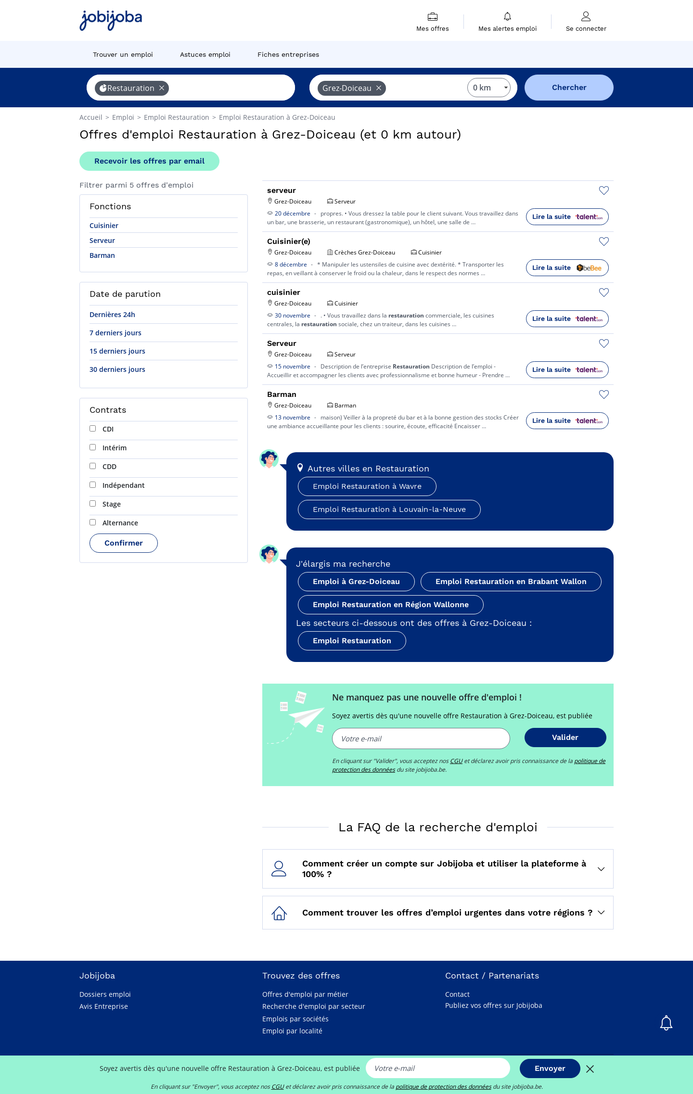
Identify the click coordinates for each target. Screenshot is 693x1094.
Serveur (102, 240)
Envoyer (550, 1068)
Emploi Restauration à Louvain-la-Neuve (389, 509)
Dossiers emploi (105, 994)
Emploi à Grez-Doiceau (356, 581)
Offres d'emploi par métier (305, 994)
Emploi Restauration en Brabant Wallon (511, 581)
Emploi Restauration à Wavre (367, 486)
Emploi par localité (292, 1030)
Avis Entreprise (103, 1006)
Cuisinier (104, 225)
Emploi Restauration (352, 640)
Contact (457, 994)
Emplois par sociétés (295, 1018)
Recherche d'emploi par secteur (313, 1006)
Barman (102, 255)
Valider (565, 737)
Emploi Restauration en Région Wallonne (391, 604)
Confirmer (123, 542)
